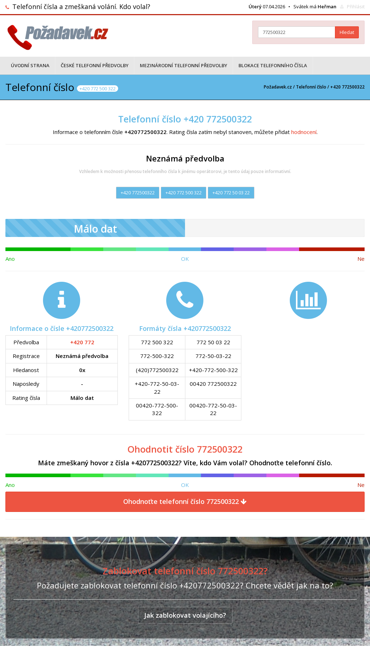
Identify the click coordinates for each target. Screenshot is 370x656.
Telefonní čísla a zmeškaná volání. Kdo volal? (81, 6)
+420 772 (82, 342)
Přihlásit (356, 6)
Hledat (347, 32)
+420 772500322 (138, 192)
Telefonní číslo (311, 87)
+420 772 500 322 (183, 192)
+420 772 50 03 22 (231, 192)
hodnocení (304, 131)
